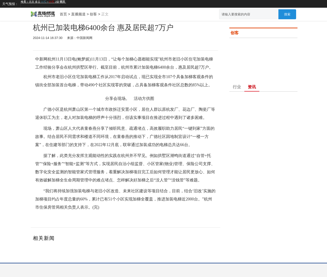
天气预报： (10, 4)
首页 (63, 14)
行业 (237, 87)
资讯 (252, 87)
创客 (93, 14)
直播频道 (78, 14)
